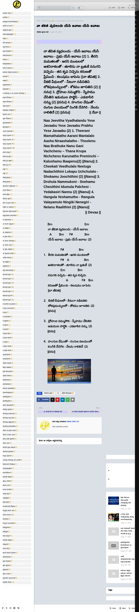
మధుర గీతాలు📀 (8, 376)
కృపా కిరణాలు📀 (8, 118)
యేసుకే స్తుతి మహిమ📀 (10, 447)
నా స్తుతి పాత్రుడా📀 (9, 249)
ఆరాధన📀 (6, 76)
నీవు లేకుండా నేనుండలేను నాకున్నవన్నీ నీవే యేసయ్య (126, 502)
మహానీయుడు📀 (7, 384)
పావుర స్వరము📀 (8, 363)
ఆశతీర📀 (6, 81)
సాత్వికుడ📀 (6, 544)
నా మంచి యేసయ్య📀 (9, 241)
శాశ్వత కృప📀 (7, 494)
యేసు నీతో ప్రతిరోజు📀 (10, 439)
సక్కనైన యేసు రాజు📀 (10, 510)
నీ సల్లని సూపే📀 (8, 350)
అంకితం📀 (6, 17)
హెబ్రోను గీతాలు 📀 (8, 582)
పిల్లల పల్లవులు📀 (8, 367)
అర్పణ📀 (5, 38)
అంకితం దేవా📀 (8, 13)
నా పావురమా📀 (8, 232)
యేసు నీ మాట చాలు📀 (10, 435)
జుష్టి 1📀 (5, 169)
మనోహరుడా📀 (7, 380)
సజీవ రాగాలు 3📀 (8, 515)
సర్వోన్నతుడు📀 (7, 527)
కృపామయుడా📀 (8, 123)
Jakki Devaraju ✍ (48, 21)
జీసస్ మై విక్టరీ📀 (8, 161)
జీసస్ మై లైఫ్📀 (8, 156)
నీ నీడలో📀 (6, 329)
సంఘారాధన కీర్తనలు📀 (10, 506)
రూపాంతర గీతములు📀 (10, 464)
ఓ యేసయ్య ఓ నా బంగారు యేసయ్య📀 (14, 93)
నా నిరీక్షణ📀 (7, 228)
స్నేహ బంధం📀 (7, 574)
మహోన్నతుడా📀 (8, 397)
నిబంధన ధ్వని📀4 (8, 287)
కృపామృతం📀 (7, 127)
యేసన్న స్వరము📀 (8, 409)
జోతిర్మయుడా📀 (7, 177)
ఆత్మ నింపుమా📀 (8, 51)
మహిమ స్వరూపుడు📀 (9, 388)
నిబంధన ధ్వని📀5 (8, 291)
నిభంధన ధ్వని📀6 (8, 300)
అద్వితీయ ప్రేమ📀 (8, 30)
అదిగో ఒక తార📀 (8, 26)
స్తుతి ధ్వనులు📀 (7, 565)
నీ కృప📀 (6, 312)
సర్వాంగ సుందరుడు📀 (10, 523)
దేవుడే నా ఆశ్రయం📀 (9, 207)
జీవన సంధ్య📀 (7, 152)
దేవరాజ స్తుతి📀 (7, 199)
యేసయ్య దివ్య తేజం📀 (10, 418)
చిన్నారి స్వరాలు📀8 (8, 148)
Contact (132, 608)
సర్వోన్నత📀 (6, 532)
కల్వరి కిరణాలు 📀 (8, 97)
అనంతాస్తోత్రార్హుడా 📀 (9, 34)
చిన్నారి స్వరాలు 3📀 (9, 140)
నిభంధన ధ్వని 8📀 (8, 296)
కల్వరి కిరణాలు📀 (8, 102)
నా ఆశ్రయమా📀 (8, 220)
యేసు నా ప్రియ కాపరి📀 (10, 430)
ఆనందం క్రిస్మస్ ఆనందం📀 (11, 72)
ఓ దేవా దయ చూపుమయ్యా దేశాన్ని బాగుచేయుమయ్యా (127, 517)
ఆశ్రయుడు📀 (7, 89)
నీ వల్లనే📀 (6, 342)
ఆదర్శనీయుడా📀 (8, 64)
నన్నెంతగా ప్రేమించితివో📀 (10, 211)
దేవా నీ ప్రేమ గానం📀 (9, 203)
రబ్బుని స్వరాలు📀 (8, 456)
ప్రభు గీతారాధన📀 (8, 371)
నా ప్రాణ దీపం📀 (8, 236)
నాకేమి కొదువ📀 (8, 258)
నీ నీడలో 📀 (6, 325)
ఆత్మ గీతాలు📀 (7, 47)
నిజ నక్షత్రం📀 (7, 262)
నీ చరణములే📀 (7, 317)
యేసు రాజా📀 (7, 443)
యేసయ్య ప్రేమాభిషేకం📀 (10, 426)
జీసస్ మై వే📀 (7, 165)
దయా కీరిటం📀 (8, 190)
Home (112, 608)
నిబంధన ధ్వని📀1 (8, 274)
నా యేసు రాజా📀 (8, 245)
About (122, 608)
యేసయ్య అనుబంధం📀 (10, 414)
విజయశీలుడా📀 (8, 473)
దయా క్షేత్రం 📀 (7, 194)
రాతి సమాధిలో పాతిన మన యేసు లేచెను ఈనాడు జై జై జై (128, 531)
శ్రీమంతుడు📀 (7, 502)
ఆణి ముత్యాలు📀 (8, 43)
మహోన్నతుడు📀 (8, 401)
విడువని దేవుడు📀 (8, 477)
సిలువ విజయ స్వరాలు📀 (10, 553)
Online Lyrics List (42, 32)
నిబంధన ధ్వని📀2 (8, 279)
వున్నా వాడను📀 (8, 481)
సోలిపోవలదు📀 (8, 557)
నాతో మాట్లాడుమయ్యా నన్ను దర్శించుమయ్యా (128, 560)
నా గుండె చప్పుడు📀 (9, 224)
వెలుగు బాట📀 (7, 485)
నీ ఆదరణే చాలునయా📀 (10, 304)
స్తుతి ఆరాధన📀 (7, 561)
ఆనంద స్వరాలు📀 (8, 68)
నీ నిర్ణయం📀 (7, 321)
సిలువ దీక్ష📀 (7, 548)
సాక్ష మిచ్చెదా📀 (7, 536)
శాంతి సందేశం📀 (8, 489)
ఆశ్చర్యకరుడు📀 (7, 85)
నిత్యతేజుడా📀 (7, 266)
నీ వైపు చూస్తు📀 (8, 346)
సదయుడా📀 (7, 519)
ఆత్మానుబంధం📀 (8, 55)
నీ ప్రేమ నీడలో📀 (8, 338)
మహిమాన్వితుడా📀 (8, 392)
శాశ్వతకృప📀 (7, 498)
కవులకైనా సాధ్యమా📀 (9, 110)
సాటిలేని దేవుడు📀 (8, 540)
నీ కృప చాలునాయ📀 (9, 308)
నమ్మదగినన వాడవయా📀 (10, 215)
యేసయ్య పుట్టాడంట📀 (10, 422)
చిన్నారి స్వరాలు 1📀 (9, 135)
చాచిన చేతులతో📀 (8, 131)
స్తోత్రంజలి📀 (6, 569)
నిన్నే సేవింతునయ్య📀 (9, 270)
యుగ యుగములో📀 (9, 405)
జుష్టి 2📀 (5, 173)
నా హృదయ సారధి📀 (9, 253)
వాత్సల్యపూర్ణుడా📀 (8, 468)
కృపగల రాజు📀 (7, 114)
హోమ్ (38, 21)
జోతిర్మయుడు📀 (7, 182)
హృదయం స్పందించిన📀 (10, 578)
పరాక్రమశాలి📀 (7, 359)
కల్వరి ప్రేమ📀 (7, 106)
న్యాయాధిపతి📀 (7, 355)
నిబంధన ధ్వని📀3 (8, 283)
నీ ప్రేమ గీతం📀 (7, 333)
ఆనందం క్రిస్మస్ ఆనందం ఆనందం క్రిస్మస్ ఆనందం (126, 574)
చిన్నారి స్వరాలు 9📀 (9, 144)
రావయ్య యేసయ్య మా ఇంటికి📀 (13, 460)
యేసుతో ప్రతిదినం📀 (9, 451)
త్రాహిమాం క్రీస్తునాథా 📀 (10, 186)
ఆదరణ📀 (6, 59)
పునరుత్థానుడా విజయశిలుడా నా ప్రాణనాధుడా (126, 545)
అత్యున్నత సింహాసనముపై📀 (11, 22)
